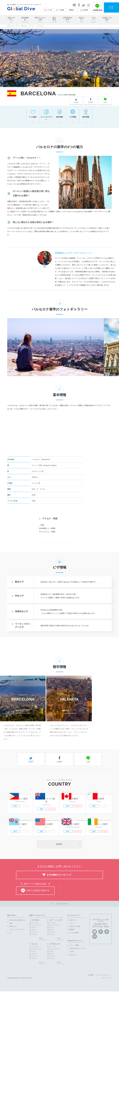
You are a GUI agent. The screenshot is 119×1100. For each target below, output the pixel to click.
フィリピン (35, 992)
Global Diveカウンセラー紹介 (77, 1019)
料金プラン (81, 20)
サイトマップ (106, 1047)
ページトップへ (59, 973)
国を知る (54, 20)
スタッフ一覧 (48, 10)
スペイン (32, 26)
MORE (59, 913)
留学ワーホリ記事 (40, 20)
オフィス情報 (60, 10)
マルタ (33, 997)
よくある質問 (84, 10)
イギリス (34, 1004)
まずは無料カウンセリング (59, 944)
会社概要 (91, 1044)
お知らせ (72, 1024)
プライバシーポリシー (103, 1044)
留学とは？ (13, 996)
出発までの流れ (107, 20)
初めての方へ (11, 20)
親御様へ (71, 10)
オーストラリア (36, 994)
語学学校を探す (67, 20)
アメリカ (34, 1001)
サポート (93, 20)
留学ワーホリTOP (13, 26)
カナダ (33, 999)
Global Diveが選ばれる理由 (17, 991)
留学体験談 (25, 20)
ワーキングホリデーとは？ (17, 1000)
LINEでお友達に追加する (35, 960)
